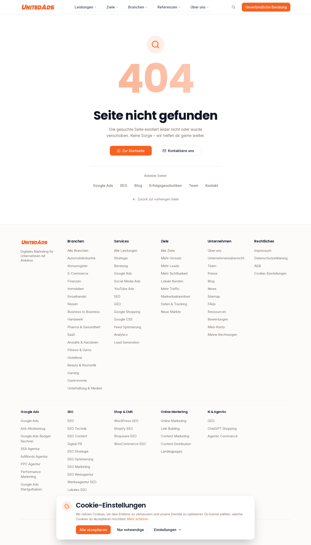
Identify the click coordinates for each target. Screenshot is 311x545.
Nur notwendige (130, 529)
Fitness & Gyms (79, 350)
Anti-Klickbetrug (33, 428)
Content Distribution (176, 444)
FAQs (212, 304)
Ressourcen (217, 312)
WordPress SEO (126, 421)
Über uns (200, 7)
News (212, 289)
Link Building (170, 428)
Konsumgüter (77, 266)
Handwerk (75, 319)
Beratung (121, 266)
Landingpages (171, 451)
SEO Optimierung (80, 459)
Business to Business (83, 312)
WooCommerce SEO (130, 444)
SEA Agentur (30, 449)
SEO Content (77, 436)
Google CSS (123, 319)
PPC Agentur (30, 464)
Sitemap (214, 296)
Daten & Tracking (174, 304)
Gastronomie (77, 380)
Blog (138, 185)
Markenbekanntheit (175, 296)
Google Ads (103, 185)
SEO (123, 185)
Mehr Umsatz (171, 258)
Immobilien (75, 289)
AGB (257, 266)
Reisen (72, 304)
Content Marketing (175, 436)
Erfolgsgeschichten (165, 185)
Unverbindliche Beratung (266, 7)
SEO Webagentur (80, 474)
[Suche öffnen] (233, 7)
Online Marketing (173, 421)
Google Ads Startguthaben (31, 487)
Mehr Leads (170, 266)
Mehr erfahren (137, 519)
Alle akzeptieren (93, 529)
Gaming (73, 373)
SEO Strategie (78, 451)
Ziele (112, 7)
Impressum (262, 250)
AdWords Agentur (34, 456)
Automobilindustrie (81, 258)
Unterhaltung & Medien (84, 388)
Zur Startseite (131, 150)
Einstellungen (168, 529)
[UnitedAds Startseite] (38, 7)
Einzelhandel (76, 296)
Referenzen (169, 7)
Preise (212, 273)
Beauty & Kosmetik (81, 365)
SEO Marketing (78, 467)
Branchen (138, 7)
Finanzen (74, 281)
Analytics (121, 334)
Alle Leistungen (125, 250)
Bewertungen (218, 319)
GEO (117, 304)
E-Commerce (77, 273)
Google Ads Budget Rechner (36, 438)
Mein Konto (216, 327)
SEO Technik (77, 428)
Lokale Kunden (172, 281)
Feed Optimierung (127, 327)
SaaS (71, 334)
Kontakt (211, 185)
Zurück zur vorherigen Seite (155, 199)
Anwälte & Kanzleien (82, 342)
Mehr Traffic (170, 289)
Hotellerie (74, 358)
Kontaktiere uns (178, 150)
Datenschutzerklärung (270, 258)
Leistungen (86, 7)
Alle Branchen (77, 250)
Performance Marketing (31, 474)
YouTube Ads (124, 289)
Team (193, 185)
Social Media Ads (127, 281)
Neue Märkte (171, 312)
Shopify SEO (123, 428)
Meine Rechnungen (222, 334)
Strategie (121, 258)
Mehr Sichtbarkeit (174, 273)
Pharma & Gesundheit (83, 327)
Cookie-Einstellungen (270, 273)
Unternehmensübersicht (226, 258)
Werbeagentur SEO (81, 482)
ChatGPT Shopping (222, 428)
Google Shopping (127, 312)
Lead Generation (126, 342)
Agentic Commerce (223, 436)
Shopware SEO (125, 436)
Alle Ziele (168, 250)
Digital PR (74, 444)
